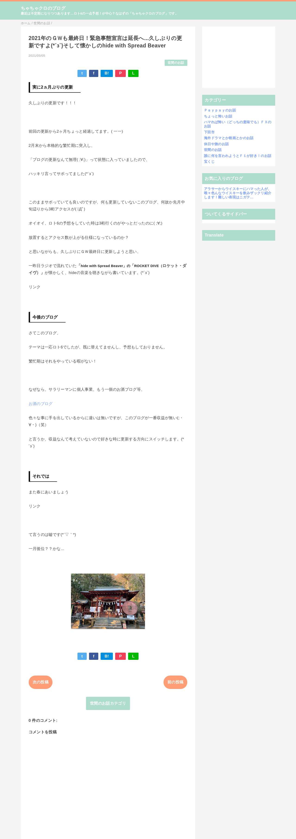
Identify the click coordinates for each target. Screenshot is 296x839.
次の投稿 (41, 682)
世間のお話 (176, 63)
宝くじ (209, 161)
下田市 (209, 132)
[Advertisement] (239, 57)
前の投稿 (175, 682)
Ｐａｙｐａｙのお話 (220, 110)
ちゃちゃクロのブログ (43, 8)
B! (107, 73)
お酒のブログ (41, 404)
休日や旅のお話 (216, 144)
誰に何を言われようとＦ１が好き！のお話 (237, 156)
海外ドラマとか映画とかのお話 (229, 138)
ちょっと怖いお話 (218, 116)
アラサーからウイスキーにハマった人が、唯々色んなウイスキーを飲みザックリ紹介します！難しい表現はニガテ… (237, 193)
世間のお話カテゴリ (108, 703)
